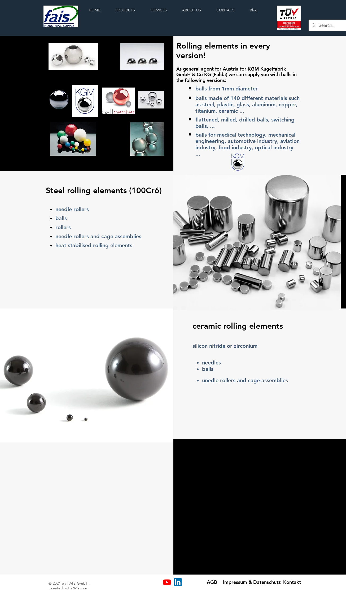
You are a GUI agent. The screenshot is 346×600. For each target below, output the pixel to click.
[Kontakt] (292, 582)
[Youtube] (167, 582)
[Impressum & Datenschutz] (252, 582)
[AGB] (212, 582)
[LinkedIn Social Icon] (178, 582)
